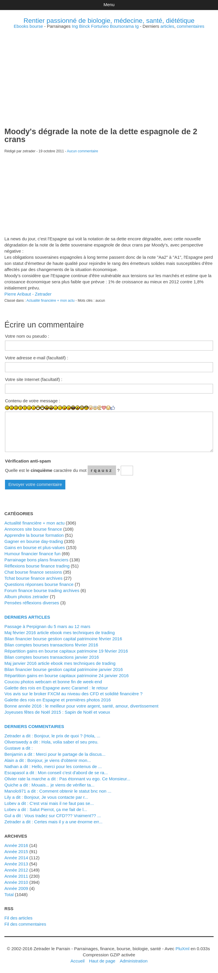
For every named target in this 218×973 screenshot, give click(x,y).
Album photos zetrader (26, 596)
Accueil (77, 960)
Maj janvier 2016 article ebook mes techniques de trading (59, 663)
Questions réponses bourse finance (39, 584)
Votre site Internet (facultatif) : (33, 379)
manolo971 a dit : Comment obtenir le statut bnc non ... (57, 791)
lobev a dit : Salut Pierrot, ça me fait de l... (45, 809)
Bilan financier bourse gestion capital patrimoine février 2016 (63, 638)
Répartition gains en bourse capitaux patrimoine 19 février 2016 (66, 650)
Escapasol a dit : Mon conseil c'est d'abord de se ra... (56, 772)
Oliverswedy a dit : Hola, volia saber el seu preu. (51, 741)
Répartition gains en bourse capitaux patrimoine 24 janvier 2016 (66, 675)
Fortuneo (100, 26)
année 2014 (16, 857)
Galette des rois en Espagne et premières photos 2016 (57, 699)
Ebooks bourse (28, 26)
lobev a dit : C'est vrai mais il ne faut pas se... (49, 803)
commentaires (190, 26)
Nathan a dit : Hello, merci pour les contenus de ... (53, 766)
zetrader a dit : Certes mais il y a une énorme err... (53, 821)
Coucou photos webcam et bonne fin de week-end (53, 681)
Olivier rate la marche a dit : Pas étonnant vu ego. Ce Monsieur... (67, 778)
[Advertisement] (109, 69)
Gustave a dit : (18, 748)
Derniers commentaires (34, 726)
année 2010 (16, 882)
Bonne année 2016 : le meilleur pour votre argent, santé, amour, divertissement (81, 705)
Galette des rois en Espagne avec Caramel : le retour (56, 687)
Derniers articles (27, 617)
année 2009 (16, 888)
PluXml (182, 948)
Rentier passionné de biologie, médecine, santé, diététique (108, 20)
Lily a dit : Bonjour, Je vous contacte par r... (46, 797)
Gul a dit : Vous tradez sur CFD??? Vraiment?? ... (52, 815)
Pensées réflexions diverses (31, 602)
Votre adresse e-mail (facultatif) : (36, 357)
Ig (137, 26)
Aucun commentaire (82, 151)
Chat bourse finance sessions (33, 572)
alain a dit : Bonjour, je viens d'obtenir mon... (47, 760)
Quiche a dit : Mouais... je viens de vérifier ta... (49, 784)
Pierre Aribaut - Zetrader (28, 293)
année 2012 (16, 869)
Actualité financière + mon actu (50, 301)
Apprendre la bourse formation (34, 535)
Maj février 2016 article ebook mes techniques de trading (59, 632)
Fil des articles (18, 917)
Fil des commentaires (25, 924)
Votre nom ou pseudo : (27, 336)
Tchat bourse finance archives (33, 578)
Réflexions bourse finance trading (36, 565)
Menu (108, 4)
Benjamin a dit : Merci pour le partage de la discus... (54, 754)
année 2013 (16, 863)
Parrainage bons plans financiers (36, 559)
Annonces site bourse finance (33, 529)
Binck (84, 26)
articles (167, 26)
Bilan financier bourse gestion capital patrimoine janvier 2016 (63, 669)
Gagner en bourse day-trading (33, 541)
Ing (75, 26)
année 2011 (16, 876)
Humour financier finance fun (32, 553)
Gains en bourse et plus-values (34, 547)
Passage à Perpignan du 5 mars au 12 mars (47, 626)
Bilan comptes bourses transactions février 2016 (51, 644)
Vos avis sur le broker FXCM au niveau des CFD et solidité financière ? (73, 693)
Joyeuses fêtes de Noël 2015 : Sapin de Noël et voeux (57, 712)
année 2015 (16, 851)
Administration (134, 960)
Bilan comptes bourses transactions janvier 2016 (51, 657)
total (9, 894)
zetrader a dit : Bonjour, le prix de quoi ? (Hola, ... (52, 735)
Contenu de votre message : (32, 400)
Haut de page (102, 960)
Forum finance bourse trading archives (41, 590)
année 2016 (16, 845)
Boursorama (122, 26)
